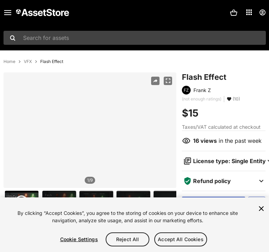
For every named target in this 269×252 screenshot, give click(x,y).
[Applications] (249, 12)
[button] (233, 12)
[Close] (261, 208)
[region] (89, 130)
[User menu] (262, 12)
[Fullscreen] (168, 81)
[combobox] (134, 38)
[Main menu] (8, 13)
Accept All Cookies (181, 239)
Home (9, 61)
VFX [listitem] (28, 61)
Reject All (127, 239)
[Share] (155, 81)
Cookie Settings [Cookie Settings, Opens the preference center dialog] (79, 239)
